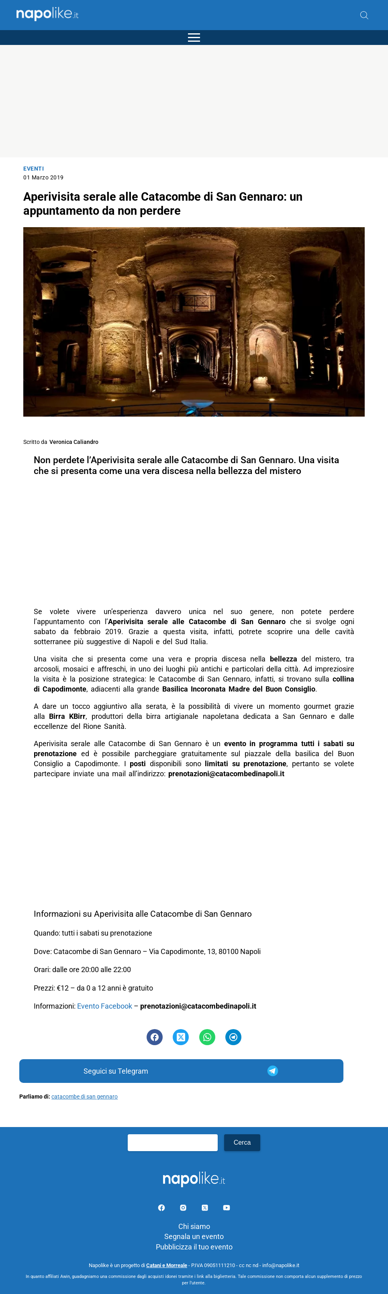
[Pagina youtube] (226, 1209)
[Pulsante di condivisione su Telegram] (233, 1037)
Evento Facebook (104, 1006)
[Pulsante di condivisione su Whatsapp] (207, 1037)
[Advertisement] (194, 101)
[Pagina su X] (205, 1209)
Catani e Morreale (166, 1265)
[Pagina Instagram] (184, 1209)
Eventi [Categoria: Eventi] (33, 168)
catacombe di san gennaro (84, 1096)
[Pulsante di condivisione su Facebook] (155, 1037)
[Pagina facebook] (162, 1209)
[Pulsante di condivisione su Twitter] (181, 1037)
